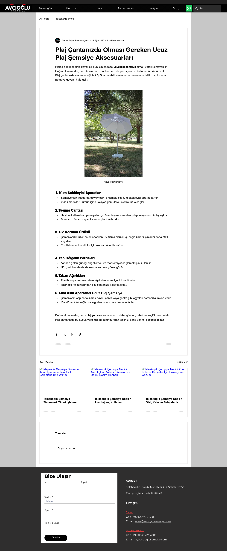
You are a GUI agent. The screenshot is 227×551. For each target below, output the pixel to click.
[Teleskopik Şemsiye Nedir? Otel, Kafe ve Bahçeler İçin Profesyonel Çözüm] (164, 380)
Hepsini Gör (182, 362)
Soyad (84, 482)
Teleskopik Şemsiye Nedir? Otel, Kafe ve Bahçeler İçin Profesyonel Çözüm (164, 400)
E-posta (47, 510)
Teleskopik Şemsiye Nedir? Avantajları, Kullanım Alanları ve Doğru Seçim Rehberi (113, 400)
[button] (73, 8)
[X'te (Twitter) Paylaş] (64, 334)
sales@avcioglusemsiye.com (153, 521)
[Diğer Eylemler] (170, 40)
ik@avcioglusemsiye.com (151, 539)
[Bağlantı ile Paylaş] (79, 334)
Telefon (47, 497)
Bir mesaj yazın (51, 523)
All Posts (44, 18)
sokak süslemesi (65, 18)
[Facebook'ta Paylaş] (56, 334)
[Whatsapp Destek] (189, 8)
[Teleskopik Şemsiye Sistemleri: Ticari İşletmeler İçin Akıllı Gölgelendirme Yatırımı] (62, 380)
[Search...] (207, 8)
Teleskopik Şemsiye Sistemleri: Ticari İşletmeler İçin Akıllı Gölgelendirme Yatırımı (61, 400)
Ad (45, 482)
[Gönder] (55, 538)
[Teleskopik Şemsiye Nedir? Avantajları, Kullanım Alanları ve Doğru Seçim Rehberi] (113, 380)
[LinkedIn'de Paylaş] (72, 334)
